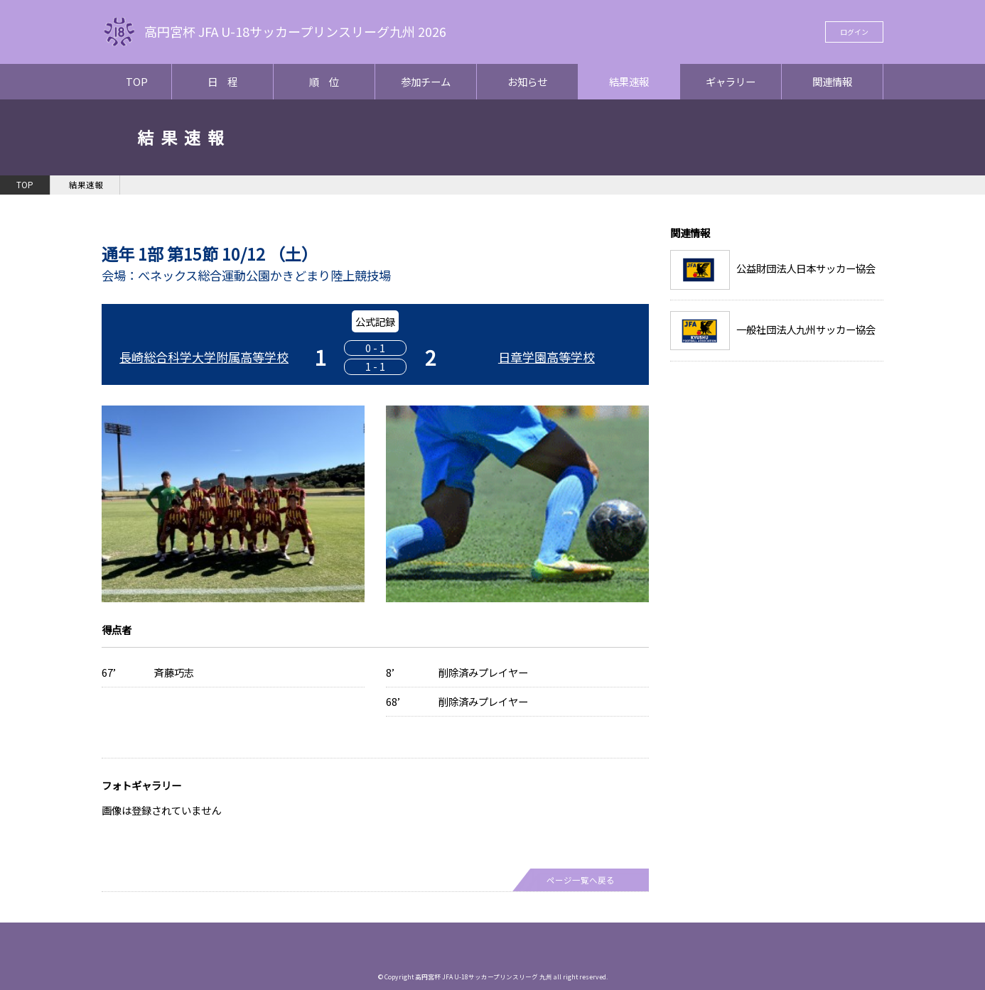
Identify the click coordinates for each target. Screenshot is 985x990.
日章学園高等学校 (546, 357)
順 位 (324, 81)
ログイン (854, 31)
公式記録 (375, 321)
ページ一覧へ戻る (581, 880)
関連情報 (832, 81)
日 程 (222, 81)
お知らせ (527, 81)
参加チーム (426, 81)
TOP (137, 81)
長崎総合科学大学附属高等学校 (204, 357)
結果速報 (629, 81)
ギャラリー (730, 81)
